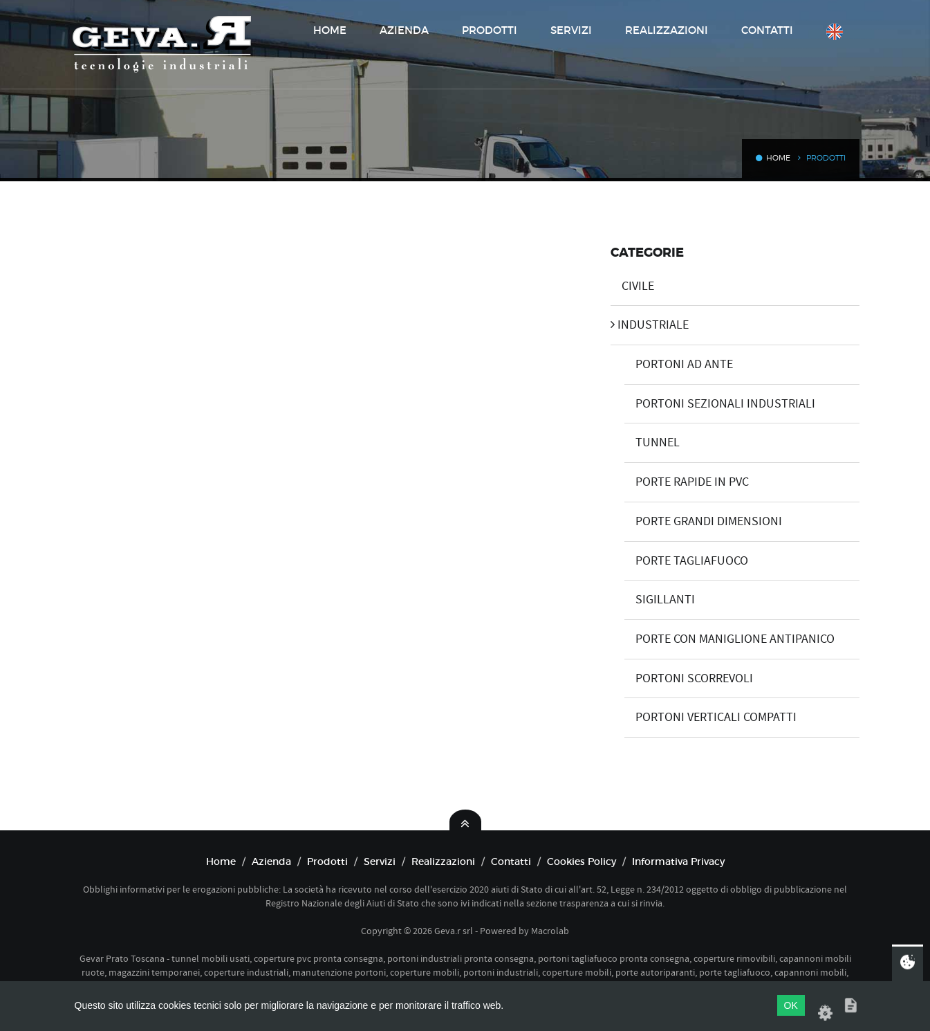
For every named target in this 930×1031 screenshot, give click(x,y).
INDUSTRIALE (650, 325)
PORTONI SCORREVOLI (688, 678)
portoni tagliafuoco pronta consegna (613, 958)
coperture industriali (246, 972)
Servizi (571, 30)
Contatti (767, 30)
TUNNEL (652, 442)
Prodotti (489, 30)
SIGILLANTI (659, 600)
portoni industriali (500, 972)
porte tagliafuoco (734, 972)
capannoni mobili (810, 972)
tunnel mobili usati (210, 958)
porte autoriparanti (655, 972)
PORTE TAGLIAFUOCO (686, 561)
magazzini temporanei (154, 972)
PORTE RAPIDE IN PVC (686, 482)
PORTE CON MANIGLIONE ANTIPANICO (729, 639)
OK (791, 1005)
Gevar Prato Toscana (122, 958)
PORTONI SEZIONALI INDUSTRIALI (719, 404)
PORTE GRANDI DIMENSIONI (703, 521)
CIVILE (632, 286)
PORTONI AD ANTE (678, 364)
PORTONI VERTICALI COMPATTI (710, 717)
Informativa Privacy (678, 861)
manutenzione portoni (339, 972)
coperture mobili (424, 972)
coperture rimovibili (734, 958)
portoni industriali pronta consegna (460, 958)
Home (329, 30)
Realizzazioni (666, 30)
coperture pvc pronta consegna (318, 958)
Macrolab (550, 930)
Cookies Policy (581, 861)
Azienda (404, 30)
